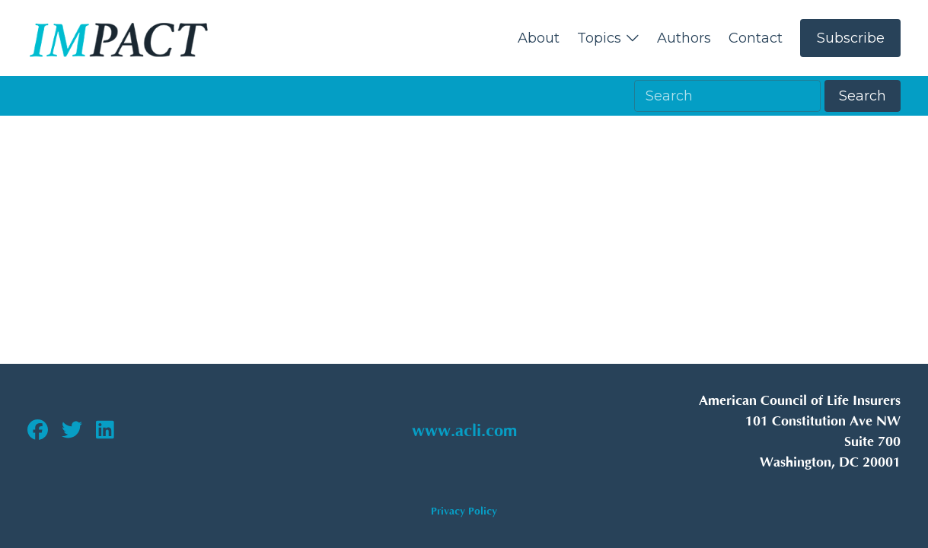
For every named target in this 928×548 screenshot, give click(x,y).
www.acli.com (464, 431)
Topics (608, 37)
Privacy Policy (464, 511)
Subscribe (851, 38)
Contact (756, 38)
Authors (684, 38)
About (539, 38)
